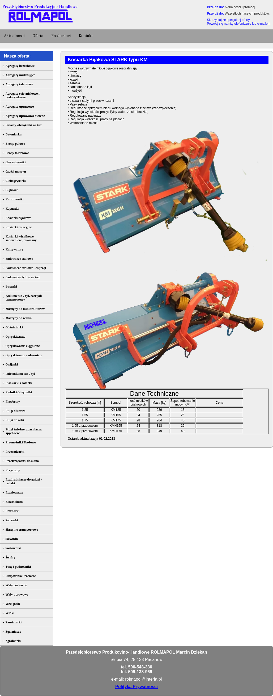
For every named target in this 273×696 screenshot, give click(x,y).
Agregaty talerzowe (19, 84)
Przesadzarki (15, 451)
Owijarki (12, 364)
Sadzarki (12, 520)
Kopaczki (12, 208)
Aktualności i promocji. (240, 7)
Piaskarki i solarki (19, 383)
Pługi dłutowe (15, 411)
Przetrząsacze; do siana (22, 461)
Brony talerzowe (17, 153)
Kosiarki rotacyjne (19, 227)
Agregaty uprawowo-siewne (25, 116)
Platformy (13, 401)
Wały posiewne (16, 585)
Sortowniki (13, 548)
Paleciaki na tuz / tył (20, 374)
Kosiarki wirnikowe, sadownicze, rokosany (21, 238)
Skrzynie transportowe (22, 529)
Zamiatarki (14, 622)
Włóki (10, 613)
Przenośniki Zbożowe (21, 442)
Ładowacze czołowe (19, 259)
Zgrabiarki (13, 641)
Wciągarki (13, 604)
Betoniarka (14, 134)
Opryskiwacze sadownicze (24, 355)
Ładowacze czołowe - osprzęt (26, 268)
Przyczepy (13, 470)
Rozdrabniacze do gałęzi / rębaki (24, 481)
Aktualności (14, 35)
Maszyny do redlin (19, 318)
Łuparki (11, 286)
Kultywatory (14, 249)
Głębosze (12, 190)
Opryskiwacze (15, 336)
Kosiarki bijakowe (18, 218)
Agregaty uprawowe (20, 106)
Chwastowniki (16, 162)
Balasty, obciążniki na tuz (24, 125)
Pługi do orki (15, 420)
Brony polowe (15, 144)
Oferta (38, 35)
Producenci (61, 35)
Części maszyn (16, 171)
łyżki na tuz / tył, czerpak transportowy (24, 297)
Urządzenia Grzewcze (21, 576)
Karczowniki (15, 199)
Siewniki (12, 539)
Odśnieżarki (14, 327)
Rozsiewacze (14, 492)
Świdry (10, 557)
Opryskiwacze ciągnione (23, 346)
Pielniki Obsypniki (19, 392)
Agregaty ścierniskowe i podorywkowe (23, 95)
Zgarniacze (13, 631)
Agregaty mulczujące (20, 75)
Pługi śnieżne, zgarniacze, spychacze (24, 431)
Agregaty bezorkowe (20, 66)
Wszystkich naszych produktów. (247, 13)
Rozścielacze (14, 502)
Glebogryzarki (16, 181)
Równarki (13, 511)
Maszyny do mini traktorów (25, 309)
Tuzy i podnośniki (18, 567)
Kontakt (86, 35)
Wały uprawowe (17, 594)
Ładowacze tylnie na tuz (23, 277)
